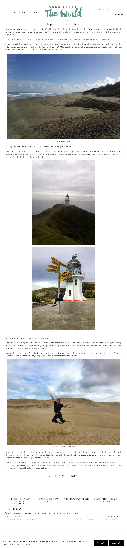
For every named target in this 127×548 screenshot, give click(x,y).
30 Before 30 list (38, 338)
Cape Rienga (41, 513)
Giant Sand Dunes (56, 513)
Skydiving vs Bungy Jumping (20, 518)
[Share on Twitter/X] (17, 509)
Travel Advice (106, 5)
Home (6, 7)
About (120, 5)
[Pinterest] (116, 9)
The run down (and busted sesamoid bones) (98, 518)
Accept (116, 543)
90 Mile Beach (27, 513)
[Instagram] (113, 9)
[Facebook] (119, 9)
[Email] (122, 9)
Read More (25, 544)
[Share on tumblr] (23, 509)
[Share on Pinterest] (20, 509)
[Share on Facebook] (14, 509)
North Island (72, 513)
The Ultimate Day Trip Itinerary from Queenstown (19, 501)
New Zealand (70, 20)
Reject (100, 543)
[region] (63, 542)
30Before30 (13, 513)
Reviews (34, 7)
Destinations (19, 7)
